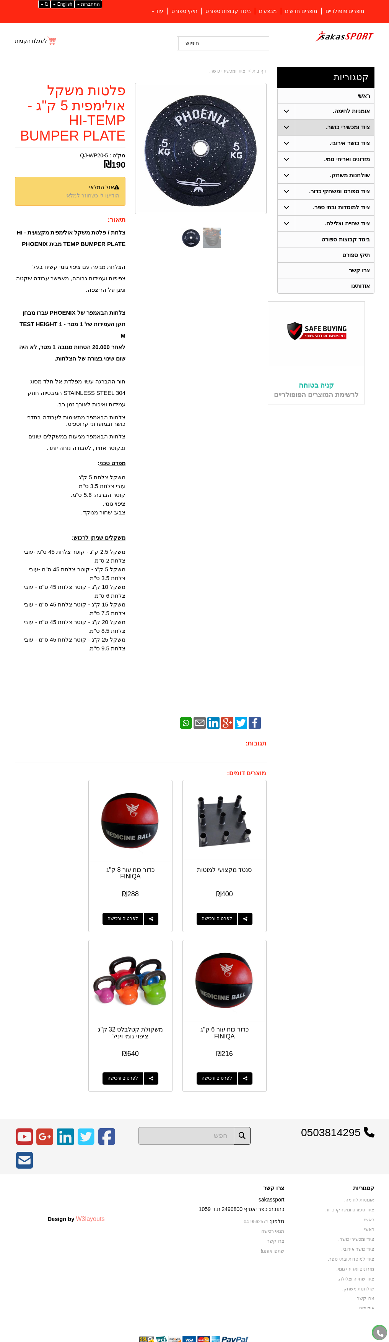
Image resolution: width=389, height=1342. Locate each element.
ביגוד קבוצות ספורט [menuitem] (228, 11)
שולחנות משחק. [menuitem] (350, 175)
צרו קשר (273, 1173)
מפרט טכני (112, 463)
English (62, 4)
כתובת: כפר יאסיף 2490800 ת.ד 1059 (242, 1194)
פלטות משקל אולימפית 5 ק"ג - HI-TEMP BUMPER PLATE (72, 113)
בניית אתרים (161, 1337)
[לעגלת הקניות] (36, 41)
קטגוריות (351, 77)
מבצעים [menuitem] (268, 11)
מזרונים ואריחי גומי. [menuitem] (347, 159)
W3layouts (90, 1203)
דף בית (259, 71)
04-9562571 (256, 1206)
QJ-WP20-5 (94, 155)
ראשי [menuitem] (364, 95)
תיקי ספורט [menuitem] (184, 11)
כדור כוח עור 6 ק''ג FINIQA (53, 865)
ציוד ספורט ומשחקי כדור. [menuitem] (339, 191)
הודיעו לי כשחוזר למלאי (92, 195)
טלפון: (277, 1206)
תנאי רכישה (272, 1216)
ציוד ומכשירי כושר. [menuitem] (348, 127)
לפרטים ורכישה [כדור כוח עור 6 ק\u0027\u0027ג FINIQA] (45, 911)
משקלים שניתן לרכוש (99, 537)
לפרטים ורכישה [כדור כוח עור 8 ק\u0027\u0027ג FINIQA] (132, 911)
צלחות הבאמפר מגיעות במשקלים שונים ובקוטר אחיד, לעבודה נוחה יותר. (76, 442)
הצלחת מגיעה (108, 267)
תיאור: (116, 219)
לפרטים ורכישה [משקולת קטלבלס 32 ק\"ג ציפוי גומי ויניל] (220, 1063)
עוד (157, 11)
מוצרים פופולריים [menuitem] (345, 11)
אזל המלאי (101, 187)
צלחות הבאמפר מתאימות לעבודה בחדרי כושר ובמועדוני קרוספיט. (75, 420)
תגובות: (256, 743)
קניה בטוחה (316, 386)
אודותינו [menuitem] (360, 286)
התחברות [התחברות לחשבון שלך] (88, 4)
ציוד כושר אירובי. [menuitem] (350, 143)
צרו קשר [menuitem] (359, 271)
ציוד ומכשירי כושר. (227, 71)
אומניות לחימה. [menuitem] (351, 111)
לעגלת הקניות (31, 41)
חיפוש (192, 43)
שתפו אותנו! (273, 1235)
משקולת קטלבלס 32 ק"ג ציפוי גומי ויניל (228, 1017)
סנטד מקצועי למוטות (228, 862)
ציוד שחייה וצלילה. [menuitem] (347, 223)
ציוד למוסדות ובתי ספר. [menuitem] (341, 207)
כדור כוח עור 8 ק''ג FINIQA (141, 865)
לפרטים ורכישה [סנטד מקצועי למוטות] (220, 911)
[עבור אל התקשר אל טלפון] (380, 1333)
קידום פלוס (182, 1337)
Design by (75, 1203)
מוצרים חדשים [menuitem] (301, 11)
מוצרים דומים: (246, 773)
